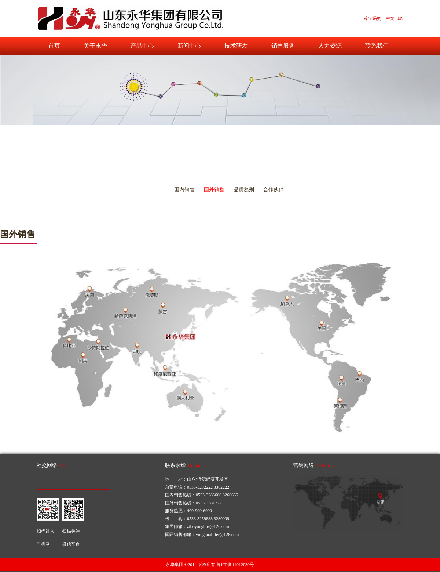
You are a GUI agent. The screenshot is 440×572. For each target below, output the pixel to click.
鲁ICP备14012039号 (235, 564)
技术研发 (236, 46)
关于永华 (95, 46)
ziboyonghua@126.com (208, 526)
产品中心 (142, 46)
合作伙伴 (273, 189)
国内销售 (184, 189)
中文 (390, 18)
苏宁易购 (372, 18)
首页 (54, 46)
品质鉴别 (244, 189)
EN (400, 18)
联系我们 (377, 46)
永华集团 (174, 564)
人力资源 (330, 46)
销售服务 (283, 46)
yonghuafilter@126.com (217, 534)
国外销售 (214, 189)
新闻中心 (189, 46)
